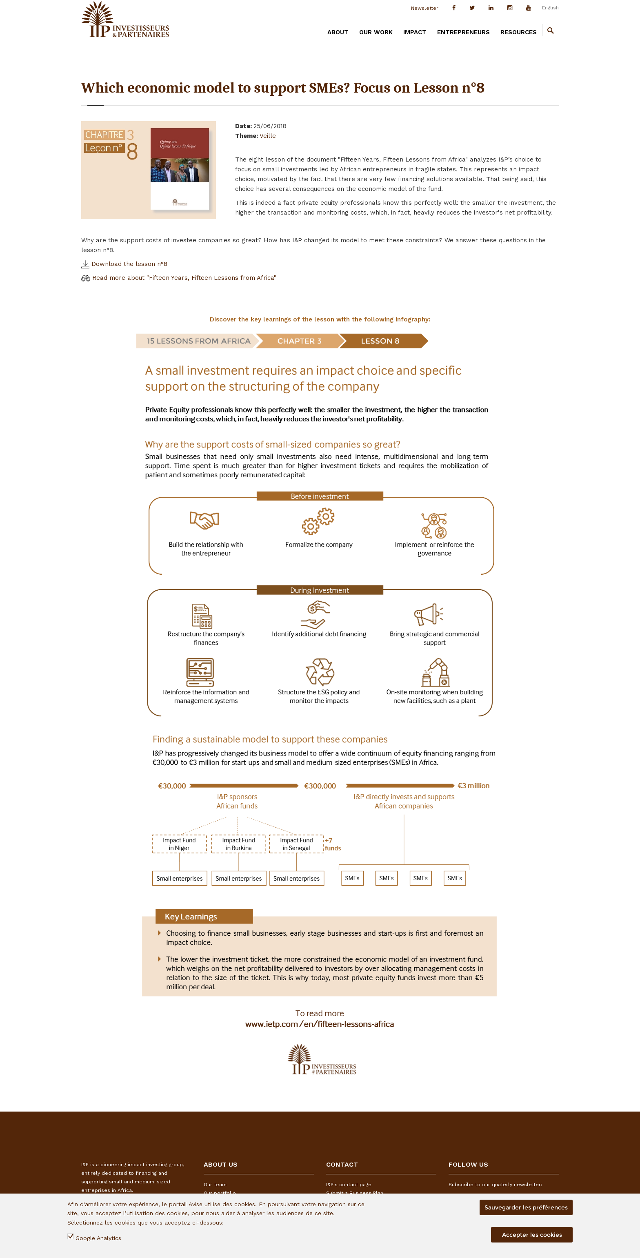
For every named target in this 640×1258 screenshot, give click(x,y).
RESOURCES (518, 32)
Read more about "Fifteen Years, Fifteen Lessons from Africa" (178, 277)
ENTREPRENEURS (463, 32)
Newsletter (424, 8)
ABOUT (338, 32)
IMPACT (415, 32)
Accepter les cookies (532, 1234)
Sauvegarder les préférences (526, 1207)
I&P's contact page (348, 1184)
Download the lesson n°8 (124, 264)
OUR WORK (376, 32)
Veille (268, 136)
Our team (215, 1184)
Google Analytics (98, 1238)
